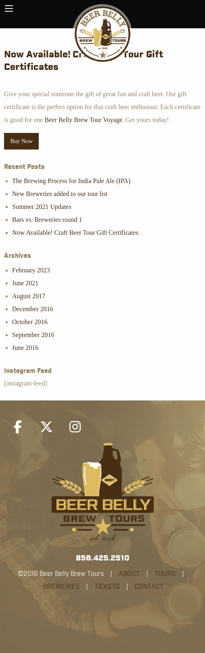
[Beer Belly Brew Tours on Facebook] (18, 427)
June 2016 (25, 347)
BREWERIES (61, 587)
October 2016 (30, 321)
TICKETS (107, 587)
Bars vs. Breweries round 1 (47, 219)
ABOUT (129, 574)
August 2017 (28, 296)
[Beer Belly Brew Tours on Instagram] (75, 427)
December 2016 (32, 308)
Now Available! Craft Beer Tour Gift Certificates (75, 232)
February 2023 (31, 270)
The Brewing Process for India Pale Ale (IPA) (71, 180)
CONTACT (149, 587)
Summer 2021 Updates (41, 206)
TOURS (165, 574)
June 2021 (25, 283)
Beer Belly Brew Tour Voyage (83, 119)
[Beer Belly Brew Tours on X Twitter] (46, 427)
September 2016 (33, 334)
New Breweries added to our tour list (59, 193)
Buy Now (21, 141)
